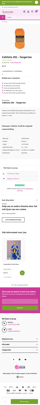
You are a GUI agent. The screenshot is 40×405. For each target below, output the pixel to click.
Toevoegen (24, 401)
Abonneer (20, 308)
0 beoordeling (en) (15, 62)
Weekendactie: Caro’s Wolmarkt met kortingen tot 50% (17, 3)
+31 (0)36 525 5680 (13, 174)
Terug (4, 22)
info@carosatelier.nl (13, 179)
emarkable (24, 393)
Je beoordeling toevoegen (13, 220)
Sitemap (31, 393)
